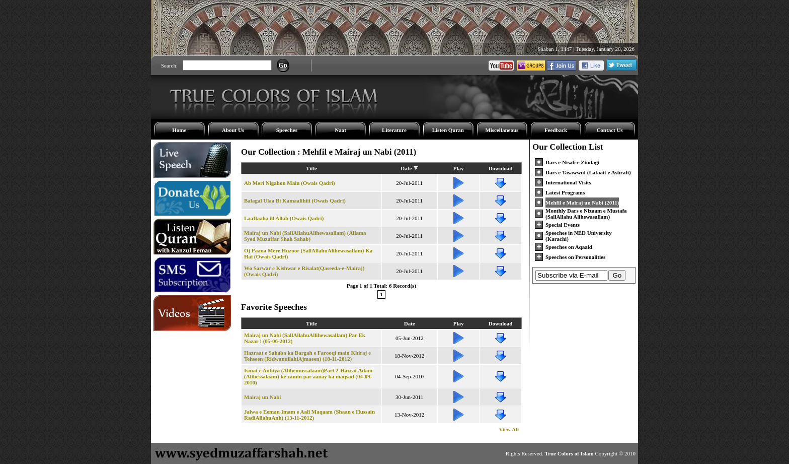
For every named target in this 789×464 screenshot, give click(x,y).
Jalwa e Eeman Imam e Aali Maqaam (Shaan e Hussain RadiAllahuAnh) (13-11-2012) (309, 415)
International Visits (568, 182)
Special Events (562, 225)
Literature (394, 130)
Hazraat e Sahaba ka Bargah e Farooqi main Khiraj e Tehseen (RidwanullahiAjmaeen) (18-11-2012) (307, 356)
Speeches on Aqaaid (568, 247)
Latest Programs (565, 192)
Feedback (555, 130)
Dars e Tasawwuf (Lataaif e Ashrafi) (588, 172)
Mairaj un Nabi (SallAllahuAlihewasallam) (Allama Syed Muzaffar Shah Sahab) (305, 236)
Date (406, 168)
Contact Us (609, 130)
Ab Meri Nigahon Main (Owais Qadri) (289, 183)
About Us (233, 130)
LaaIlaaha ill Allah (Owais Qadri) (284, 218)
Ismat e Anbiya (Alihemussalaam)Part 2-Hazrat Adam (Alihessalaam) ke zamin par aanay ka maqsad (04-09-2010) (308, 376)
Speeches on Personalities (575, 257)
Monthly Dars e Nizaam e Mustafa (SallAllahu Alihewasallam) (586, 214)
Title (311, 168)
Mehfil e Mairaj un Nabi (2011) (582, 203)
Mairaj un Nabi (262, 397)
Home (179, 130)
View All (509, 429)
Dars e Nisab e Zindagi (572, 162)
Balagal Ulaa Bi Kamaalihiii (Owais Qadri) (295, 200)
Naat (340, 130)
